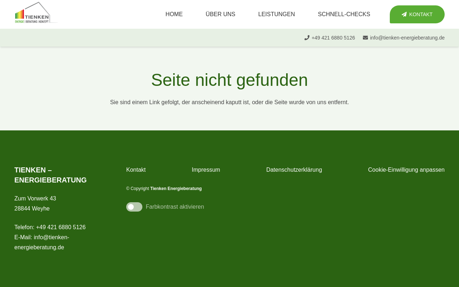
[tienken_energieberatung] (36, 14)
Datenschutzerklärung (294, 170)
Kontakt (136, 170)
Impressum (206, 170)
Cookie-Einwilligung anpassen (406, 170)
